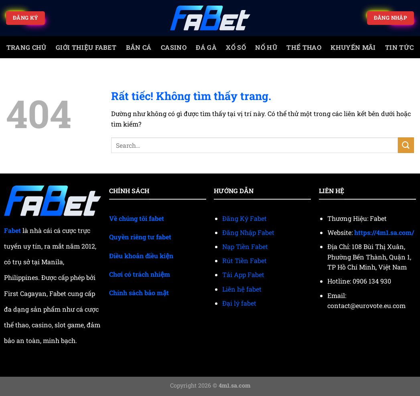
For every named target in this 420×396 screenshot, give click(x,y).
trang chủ (26, 47)
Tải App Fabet (243, 274)
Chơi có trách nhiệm (139, 274)
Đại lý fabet (239, 303)
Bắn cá (139, 47)
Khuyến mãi (353, 47)
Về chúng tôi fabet (136, 218)
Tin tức (399, 47)
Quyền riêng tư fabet (140, 237)
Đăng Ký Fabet (244, 218)
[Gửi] (406, 145)
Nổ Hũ (266, 47)
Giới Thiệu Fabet (86, 47)
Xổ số (236, 47)
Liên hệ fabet (242, 289)
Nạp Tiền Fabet (245, 246)
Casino (174, 47)
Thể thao (303, 47)
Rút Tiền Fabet (244, 260)
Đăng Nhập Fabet (248, 232)
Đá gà (206, 47)
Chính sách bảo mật (139, 292)
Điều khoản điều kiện (141, 255)
